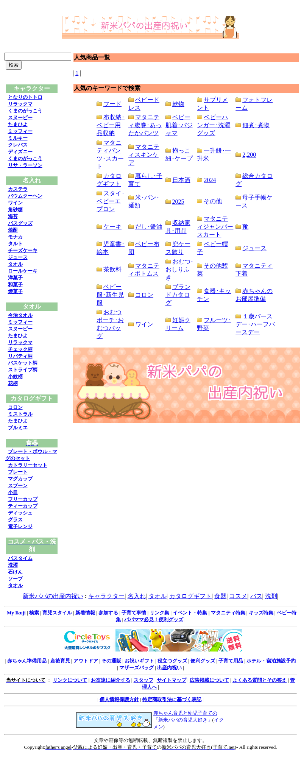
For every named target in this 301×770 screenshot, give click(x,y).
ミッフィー (20, 131)
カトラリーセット (27, 465)
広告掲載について (209, 680)
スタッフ (143, 680)
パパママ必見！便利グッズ (153, 619)
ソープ (15, 578)
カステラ (18, 189)
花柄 (13, 383)
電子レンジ (20, 526)
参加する (108, 613)
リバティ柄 (20, 356)
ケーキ (112, 226)
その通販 (111, 661)
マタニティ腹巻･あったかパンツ (145, 125)
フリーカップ (22, 499)
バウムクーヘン (25, 196)
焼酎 (13, 230)
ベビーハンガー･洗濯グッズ (213, 125)
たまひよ (18, 124)
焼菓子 (15, 291)
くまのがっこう (25, 111)
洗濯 (13, 565)
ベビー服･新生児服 (110, 295)
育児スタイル (57, 613)
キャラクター (106, 596)
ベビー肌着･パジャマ (179, 125)
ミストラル (20, 414)
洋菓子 (15, 278)
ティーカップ (22, 506)
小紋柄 (15, 376)
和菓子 (15, 284)
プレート (18, 472)
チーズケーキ (22, 250)
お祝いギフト (139, 661)
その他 (213, 201)
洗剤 (271, 596)
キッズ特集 (261, 613)
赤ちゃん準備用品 (27, 661)
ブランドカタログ (177, 295)
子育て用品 (230, 661)
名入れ (137, 596)
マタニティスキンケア (143, 154)
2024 (210, 180)
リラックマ (20, 104)
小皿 (13, 492)
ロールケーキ (22, 271)
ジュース (18, 257)
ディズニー (20, 151)
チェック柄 (20, 349)
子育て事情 (134, 613)
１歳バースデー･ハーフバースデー (255, 324)
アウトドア (85, 661)
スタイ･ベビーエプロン (111, 201)
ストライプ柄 (22, 370)
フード (112, 104)
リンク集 (159, 613)
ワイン (15, 203)
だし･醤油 (148, 226)
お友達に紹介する (110, 680)
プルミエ (18, 427)
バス (256, 596)
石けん (15, 572)
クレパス (18, 145)
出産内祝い (169, 667)
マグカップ (20, 479)
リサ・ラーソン (25, 165)
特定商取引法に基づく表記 (171, 699)
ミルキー (18, 138)
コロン (15, 407)
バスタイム (20, 558)
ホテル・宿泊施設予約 (271, 661)
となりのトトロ (25, 97)
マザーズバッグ (136, 667)
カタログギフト (190, 596)
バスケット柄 (22, 363)
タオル (15, 264)
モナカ (15, 237)
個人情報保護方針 (119, 699)
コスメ (238, 596)
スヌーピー (20, 117)
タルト (15, 243)
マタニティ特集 (228, 613)
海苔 (13, 216)
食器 (220, 596)
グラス (15, 519)
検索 (34, 613)
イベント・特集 (190, 613)
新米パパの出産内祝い (53, 596)
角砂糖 (15, 209)
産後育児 (60, 661)
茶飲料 (112, 269)
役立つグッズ (172, 661)
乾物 (178, 104)
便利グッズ (202, 661)
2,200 (249, 154)
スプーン (18, 485)
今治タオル (20, 315)
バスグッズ (20, 223)
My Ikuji (16, 613)
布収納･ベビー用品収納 (111, 125)
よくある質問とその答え (259, 680)
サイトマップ (171, 680)
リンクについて (70, 680)
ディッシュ (20, 513)
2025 (178, 201)
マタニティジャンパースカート (215, 226)
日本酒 (181, 180)
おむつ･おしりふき (179, 269)
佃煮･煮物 (256, 125)
